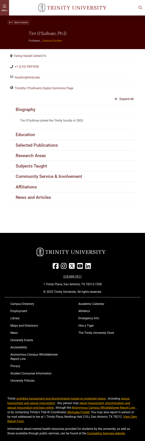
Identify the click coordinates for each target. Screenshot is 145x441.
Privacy (15, 366)
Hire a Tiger (86, 325)
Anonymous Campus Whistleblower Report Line (34, 356)
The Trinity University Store (96, 333)
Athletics (84, 311)
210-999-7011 (72, 276)
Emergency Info (88, 318)
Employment (18, 311)
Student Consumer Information (31, 373)
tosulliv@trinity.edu (27, 77)
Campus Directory (22, 304)
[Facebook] (56, 267)
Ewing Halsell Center (27, 56)
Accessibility (18, 347)
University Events (21, 340)
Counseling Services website (106, 433)
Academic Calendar (91, 304)
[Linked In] (89, 267)
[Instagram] (64, 267)
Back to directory (21, 22)
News (14, 333)
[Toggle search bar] (140, 8)
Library (15, 318)
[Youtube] (80, 267)
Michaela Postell (78, 412)
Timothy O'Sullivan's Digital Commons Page (44, 88)
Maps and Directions (24, 325)
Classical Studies (52, 40)
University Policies (22, 380)
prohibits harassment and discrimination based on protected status (61, 398)
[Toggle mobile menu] (4, 8)
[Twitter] (72, 267)
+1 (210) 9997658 (27, 66)
